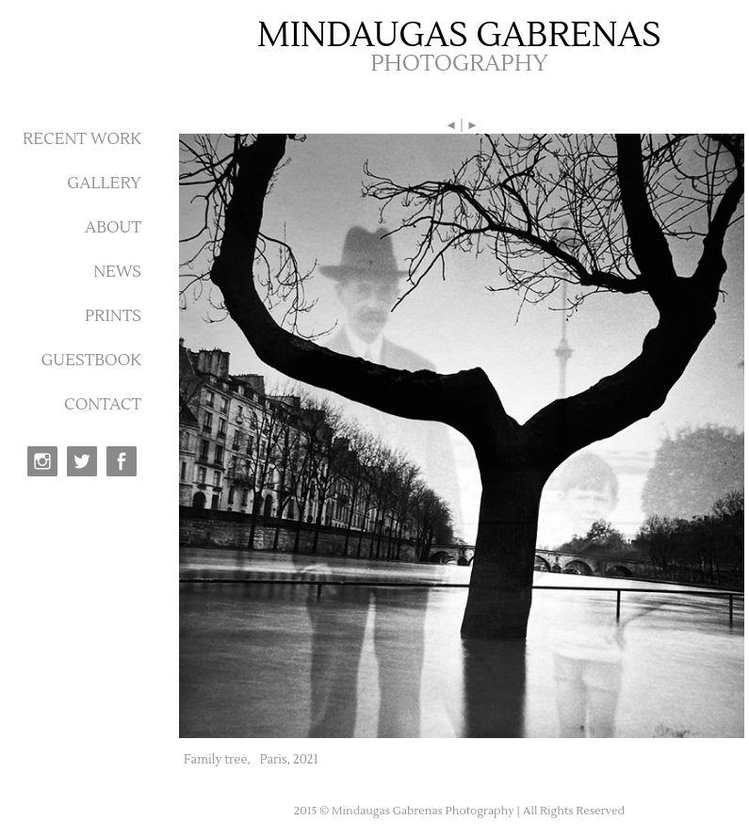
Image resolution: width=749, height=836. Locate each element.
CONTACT (102, 404)
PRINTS (113, 316)
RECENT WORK (82, 139)
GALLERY (104, 183)
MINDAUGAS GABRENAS (459, 35)
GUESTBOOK (91, 360)
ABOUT (113, 227)
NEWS (117, 272)
